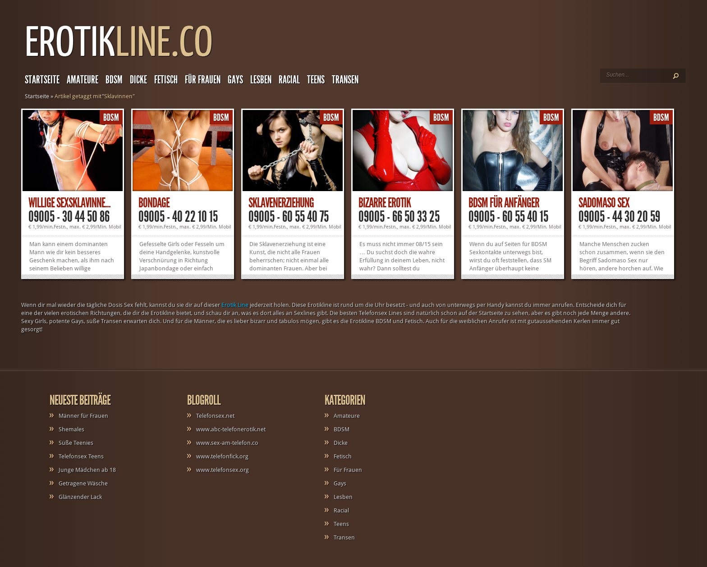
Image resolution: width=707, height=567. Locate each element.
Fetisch (166, 79)
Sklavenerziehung (281, 203)
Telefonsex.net (215, 415)
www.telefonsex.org (222, 469)
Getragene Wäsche (83, 483)
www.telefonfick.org (222, 456)
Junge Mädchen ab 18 (87, 469)
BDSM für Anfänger (503, 203)
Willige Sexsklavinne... (69, 203)
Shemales (71, 429)
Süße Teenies (76, 442)
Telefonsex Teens (81, 456)
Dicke (138, 79)
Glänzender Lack (80, 497)
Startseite (42, 79)
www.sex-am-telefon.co (227, 442)
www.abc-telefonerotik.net (231, 429)
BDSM (114, 79)
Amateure (82, 79)
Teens (316, 79)
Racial (289, 79)
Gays (235, 79)
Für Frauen (202, 79)
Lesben (260, 79)
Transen (345, 79)
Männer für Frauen (83, 415)
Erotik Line (234, 305)
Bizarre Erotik (384, 203)
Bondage (154, 203)
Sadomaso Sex (603, 203)
